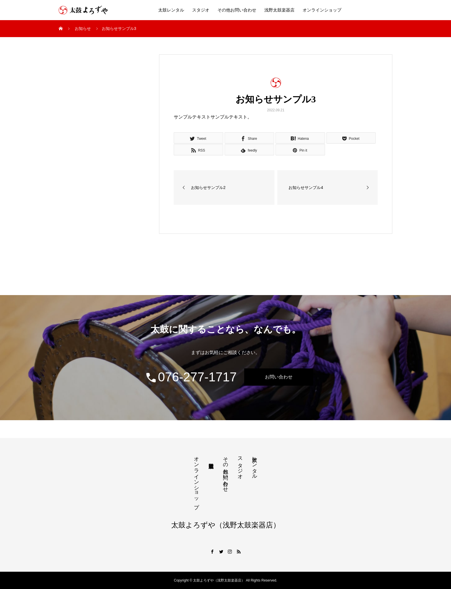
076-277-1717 (191, 377)
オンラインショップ (322, 10)
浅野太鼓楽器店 (279, 10)
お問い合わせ (279, 376)
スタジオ (200, 10)
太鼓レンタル (171, 10)
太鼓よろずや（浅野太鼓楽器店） (225, 525)
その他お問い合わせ (236, 10)
